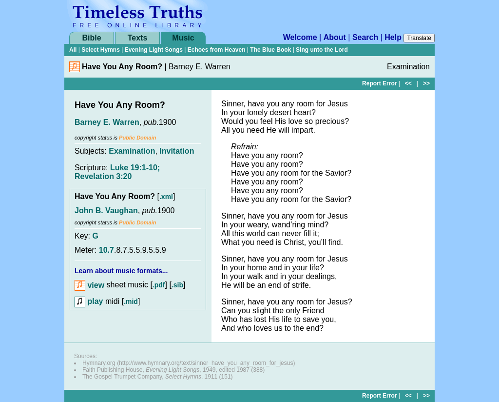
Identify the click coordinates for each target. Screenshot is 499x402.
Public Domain (137, 138)
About (335, 37)
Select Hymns (100, 49)
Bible (91, 38)
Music (183, 38)
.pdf (159, 285)
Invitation (176, 151)
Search (365, 37)
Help (393, 37)
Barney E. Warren (107, 122)
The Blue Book (270, 49)
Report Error (379, 83)
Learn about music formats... (121, 271)
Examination (132, 151)
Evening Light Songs (154, 49)
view (89, 285)
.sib (177, 285)
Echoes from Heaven (217, 49)
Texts (138, 38)
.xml (166, 197)
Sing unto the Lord (322, 49)
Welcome (300, 37)
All (73, 49)
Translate (419, 38)
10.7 (106, 250)
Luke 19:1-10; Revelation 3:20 (117, 172)
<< (408, 83)
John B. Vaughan (106, 210)
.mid (131, 301)
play (89, 301)
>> (426, 83)
